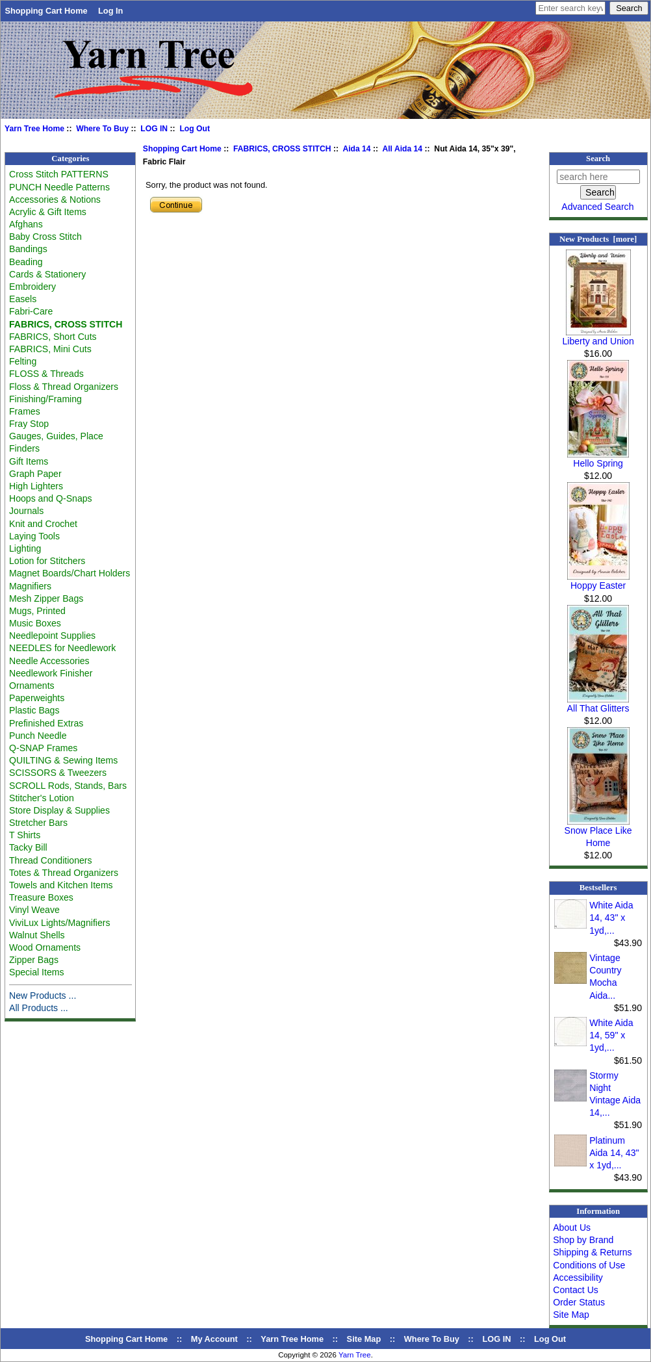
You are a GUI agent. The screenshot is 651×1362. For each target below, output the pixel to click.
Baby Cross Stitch (45, 236)
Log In (110, 11)
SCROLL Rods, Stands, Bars (68, 785)
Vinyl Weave (34, 910)
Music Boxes (35, 623)
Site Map (571, 1314)
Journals (26, 511)
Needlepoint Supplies (52, 635)
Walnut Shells (37, 935)
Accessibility (578, 1277)
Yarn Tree (354, 1355)
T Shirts (24, 835)
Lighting (25, 548)
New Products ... (42, 995)
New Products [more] (598, 239)
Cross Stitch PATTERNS (58, 174)
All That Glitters (598, 703)
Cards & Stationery (47, 274)
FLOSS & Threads (46, 373)
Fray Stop (29, 423)
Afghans (26, 224)
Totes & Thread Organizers (63, 872)
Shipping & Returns (592, 1252)
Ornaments (32, 685)
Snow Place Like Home (598, 832)
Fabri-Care (31, 311)
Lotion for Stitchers (47, 561)
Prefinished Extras (46, 723)
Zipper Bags (33, 960)
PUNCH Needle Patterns (59, 187)
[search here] (598, 177)
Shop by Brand (583, 1240)
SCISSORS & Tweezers (58, 772)
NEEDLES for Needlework (62, 648)
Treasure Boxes (41, 897)
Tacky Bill (28, 847)
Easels (22, 299)
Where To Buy (102, 128)
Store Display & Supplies (59, 810)
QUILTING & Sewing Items (63, 760)
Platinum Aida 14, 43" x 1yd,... (614, 1152)
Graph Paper (35, 474)
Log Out (194, 128)
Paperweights (36, 698)
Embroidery (32, 286)
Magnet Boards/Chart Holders (69, 573)
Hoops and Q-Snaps (50, 498)
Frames (24, 411)
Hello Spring (598, 459)
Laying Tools (34, 536)
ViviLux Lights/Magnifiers (59, 923)
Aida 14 (356, 148)
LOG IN (154, 128)
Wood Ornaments (45, 947)
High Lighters (36, 486)
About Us (572, 1227)
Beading (26, 262)
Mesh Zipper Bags (46, 598)
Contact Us (575, 1290)
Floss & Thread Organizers (63, 386)
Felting (22, 361)
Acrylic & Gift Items (47, 212)
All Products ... (38, 1008)
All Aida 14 (402, 148)
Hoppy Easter (598, 581)
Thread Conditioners (50, 860)
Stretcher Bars (38, 822)
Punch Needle (37, 735)
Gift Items (28, 461)
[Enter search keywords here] (570, 8)
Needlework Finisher (50, 673)
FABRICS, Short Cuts (53, 336)
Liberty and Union (597, 336)
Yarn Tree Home (34, 128)
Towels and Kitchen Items (61, 885)
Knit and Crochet (43, 524)
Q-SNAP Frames (43, 748)
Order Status (579, 1302)
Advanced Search (597, 206)
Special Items (36, 972)
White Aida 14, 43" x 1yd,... (611, 917)
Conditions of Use (589, 1265)
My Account (214, 1339)
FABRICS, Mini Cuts (50, 349)
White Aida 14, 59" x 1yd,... (611, 1035)
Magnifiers (30, 586)
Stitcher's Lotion (41, 798)
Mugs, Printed (37, 611)
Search (598, 158)
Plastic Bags (34, 710)
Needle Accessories (49, 661)
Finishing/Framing (45, 399)
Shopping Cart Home (46, 11)
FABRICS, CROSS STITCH (282, 148)
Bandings (28, 249)
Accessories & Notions (55, 199)
